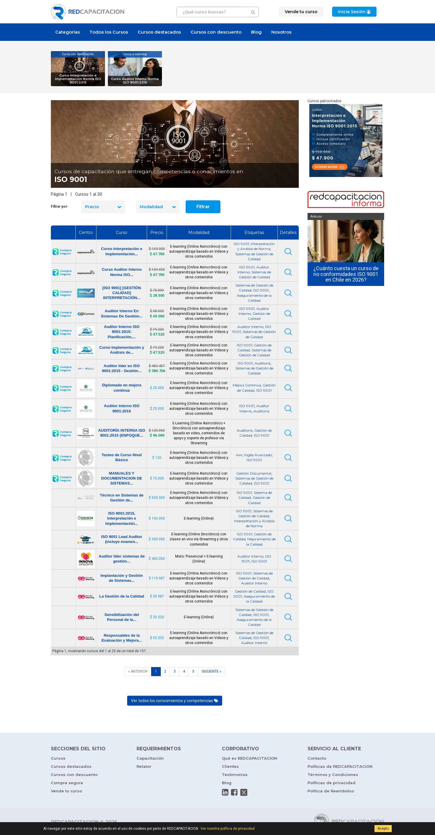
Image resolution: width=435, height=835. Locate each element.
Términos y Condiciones (333, 774)
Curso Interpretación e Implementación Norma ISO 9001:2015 (78, 79)
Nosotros (281, 32)
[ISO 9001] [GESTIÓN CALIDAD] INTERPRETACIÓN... (121, 293)
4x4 (239, 455)
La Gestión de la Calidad (121, 596)
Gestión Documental (253, 473)
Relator (144, 766)
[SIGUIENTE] (211, 671)
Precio (103, 207)
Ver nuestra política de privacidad (228, 829)
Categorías (67, 32)
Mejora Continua (247, 385)
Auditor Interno (250, 326)
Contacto (317, 758)
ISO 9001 (241, 244)
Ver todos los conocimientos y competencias (174, 700)
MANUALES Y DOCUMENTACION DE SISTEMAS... (121, 478)
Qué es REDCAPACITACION (249, 758)
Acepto (383, 829)
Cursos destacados (159, 32)
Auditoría (262, 363)
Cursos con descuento (216, 32)
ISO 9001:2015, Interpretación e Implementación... (122, 518)
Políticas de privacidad (331, 782)
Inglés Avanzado (258, 455)
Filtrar (203, 206)
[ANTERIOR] (137, 671)
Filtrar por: (59, 206)
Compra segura (67, 782)
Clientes (230, 766)
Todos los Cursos (108, 32)
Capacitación (150, 758)
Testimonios (235, 774)
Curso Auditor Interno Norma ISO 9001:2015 (135, 80)
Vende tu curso (66, 791)
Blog (256, 32)
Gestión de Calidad (250, 591)
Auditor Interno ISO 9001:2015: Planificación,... (121, 331)
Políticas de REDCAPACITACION (340, 766)
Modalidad (158, 207)
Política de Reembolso (331, 791)
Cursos (58, 758)
